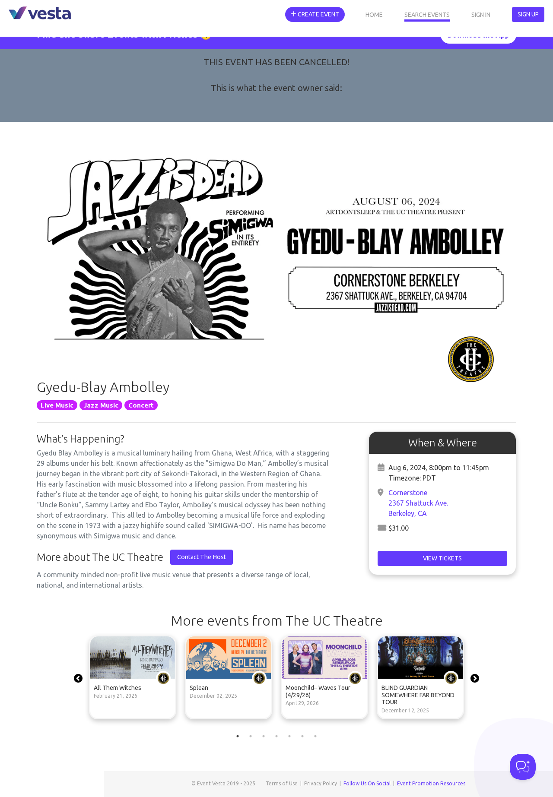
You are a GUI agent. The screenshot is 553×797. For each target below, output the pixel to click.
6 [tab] (302, 736)
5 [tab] (289, 736)
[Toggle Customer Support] (523, 767)
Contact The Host (201, 556)
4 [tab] (276, 736)
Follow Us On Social (367, 783)
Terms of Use (282, 783)
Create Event (315, 14)
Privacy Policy (320, 783)
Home (374, 14)
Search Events (427, 14)
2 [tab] (250, 736)
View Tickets (442, 558)
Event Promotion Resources (431, 783)
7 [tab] (315, 736)
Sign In (480, 14)
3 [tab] (263, 736)
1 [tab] (237, 736)
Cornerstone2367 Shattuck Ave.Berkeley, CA (418, 503)
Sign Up (528, 14)
